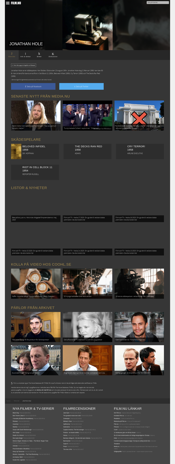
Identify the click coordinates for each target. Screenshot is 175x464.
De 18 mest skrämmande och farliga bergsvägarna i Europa (131, 435)
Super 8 (65, 443)
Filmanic (116, 427)
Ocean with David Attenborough (22, 429)
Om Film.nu (117, 413)
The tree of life (67, 449)
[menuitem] (8, 401)
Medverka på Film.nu (120, 421)
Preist (65, 446)
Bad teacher (67, 441)
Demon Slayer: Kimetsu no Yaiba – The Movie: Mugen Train (30, 441)
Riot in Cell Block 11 (41, 73)
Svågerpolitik (118, 451)
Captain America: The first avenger (73, 429)
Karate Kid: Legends (19, 460)
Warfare (15, 427)
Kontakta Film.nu (119, 415)
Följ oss (116, 424)
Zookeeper (66, 418)
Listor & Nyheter (29, 188)
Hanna (65, 435)
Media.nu (116, 446)
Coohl (115, 429)
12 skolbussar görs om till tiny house (124, 432)
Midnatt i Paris (67, 421)
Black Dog (16, 413)
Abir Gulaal (16, 432)
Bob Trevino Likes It (18, 415)
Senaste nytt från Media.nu (40, 96)
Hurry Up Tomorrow (18, 451)
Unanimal (15, 424)
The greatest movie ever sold (72, 415)
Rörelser (15, 421)
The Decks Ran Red (93, 73)
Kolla (115, 438)
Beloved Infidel (59, 73)
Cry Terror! (74, 73)
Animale (15, 446)
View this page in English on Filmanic (23, 65)
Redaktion (117, 418)
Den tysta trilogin (18, 438)
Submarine (66, 427)
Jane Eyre (66, 413)
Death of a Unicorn (18, 435)
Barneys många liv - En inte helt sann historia (76, 438)
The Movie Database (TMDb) (64, 387)
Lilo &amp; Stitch (18, 457)
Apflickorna (66, 424)
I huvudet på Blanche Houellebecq (23, 418)
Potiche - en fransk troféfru (71, 432)
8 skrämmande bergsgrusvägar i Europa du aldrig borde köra (132, 441)
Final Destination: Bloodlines (21, 449)
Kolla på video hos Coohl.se (41, 264)
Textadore (117, 443)
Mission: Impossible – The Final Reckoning (25, 454)
